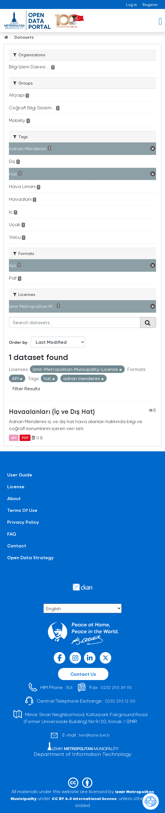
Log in (131, 4)
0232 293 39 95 (116, 687)
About (14, 498)
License (15, 486)
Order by (18, 342)
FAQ (11, 534)
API (13, 437)
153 (69, 687)
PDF (25, 437)
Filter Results (26, 388)
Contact (16, 545)
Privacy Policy (23, 522)
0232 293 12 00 (120, 701)
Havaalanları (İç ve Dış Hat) (52, 411)
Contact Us (83, 674)
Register (150, 4)
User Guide (19, 475)
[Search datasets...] (74, 322)
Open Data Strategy (30, 557)
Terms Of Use (22, 510)
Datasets (24, 37)
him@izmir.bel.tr (94, 735)
